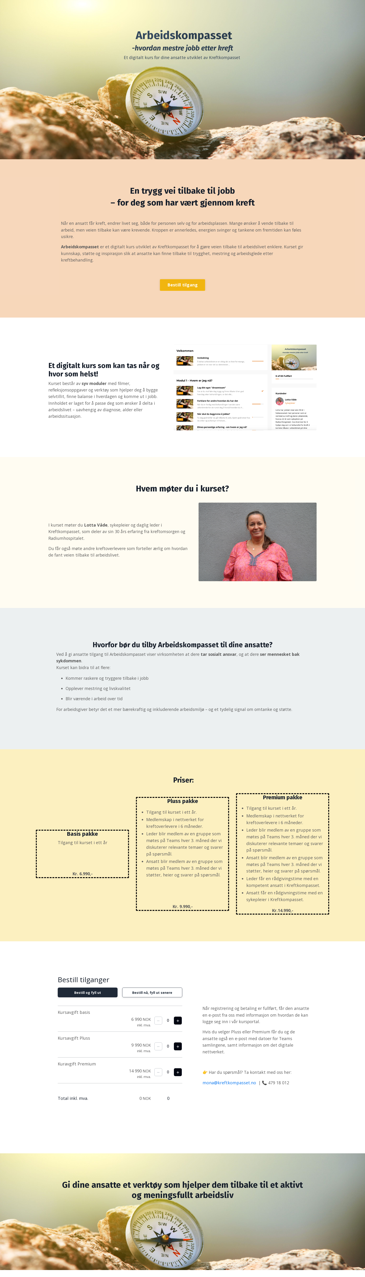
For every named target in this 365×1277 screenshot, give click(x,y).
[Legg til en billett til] (178, 1027)
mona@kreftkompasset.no (230, 1089)
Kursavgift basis (74, 1019)
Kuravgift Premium (77, 1070)
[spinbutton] (168, 1027)
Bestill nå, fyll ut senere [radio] (153, 999)
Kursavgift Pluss (74, 1044)
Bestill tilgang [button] (182, 287)
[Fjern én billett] (158, 1027)
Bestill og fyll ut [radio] (87, 999)
